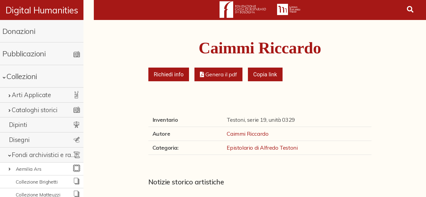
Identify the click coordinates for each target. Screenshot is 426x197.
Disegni (19, 140)
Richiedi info (169, 74)
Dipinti (18, 125)
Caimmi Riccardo (247, 133)
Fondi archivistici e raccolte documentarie (48, 155)
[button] (218, 74)
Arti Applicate (31, 95)
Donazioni (18, 31)
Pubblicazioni (24, 53)
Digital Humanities (46, 10)
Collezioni (21, 76)
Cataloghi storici (34, 110)
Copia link (265, 74)
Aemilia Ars (28, 169)
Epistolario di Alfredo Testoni (262, 147)
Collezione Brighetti (37, 182)
